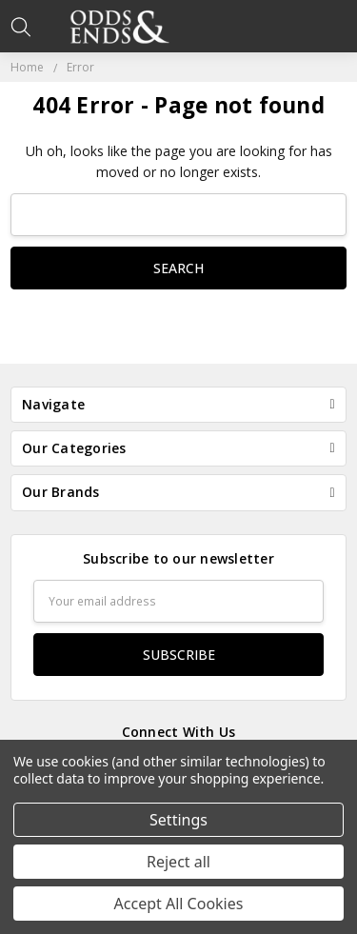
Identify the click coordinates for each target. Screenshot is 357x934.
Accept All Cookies (179, 903)
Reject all (178, 861)
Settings (178, 819)
